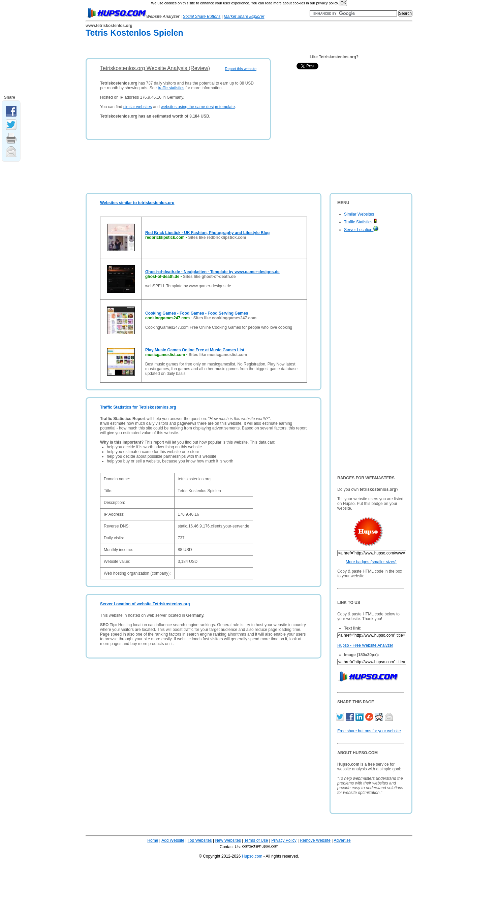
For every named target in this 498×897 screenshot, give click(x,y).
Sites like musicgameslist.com (218, 354)
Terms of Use (256, 840)
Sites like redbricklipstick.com (217, 237)
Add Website (172, 840)
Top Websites (200, 840)
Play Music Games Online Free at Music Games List (194, 350)
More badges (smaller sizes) (371, 561)
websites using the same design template (198, 106)
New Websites (228, 840)
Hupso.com (252, 856)
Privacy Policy (284, 840)
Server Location (361, 229)
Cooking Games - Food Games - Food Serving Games (196, 313)
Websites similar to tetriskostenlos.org (137, 202)
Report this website (240, 69)
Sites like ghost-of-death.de (209, 276)
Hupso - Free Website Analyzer (365, 645)
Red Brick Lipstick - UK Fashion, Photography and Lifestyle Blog (207, 232)
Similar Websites (359, 214)
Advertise (342, 840)
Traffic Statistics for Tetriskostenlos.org (138, 407)
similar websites (137, 106)
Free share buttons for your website (369, 731)
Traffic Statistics (360, 222)
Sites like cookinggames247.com (224, 318)
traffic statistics (171, 88)
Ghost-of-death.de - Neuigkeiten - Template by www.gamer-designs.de (212, 271)
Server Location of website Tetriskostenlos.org (145, 604)
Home (152, 840)
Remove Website (315, 840)
